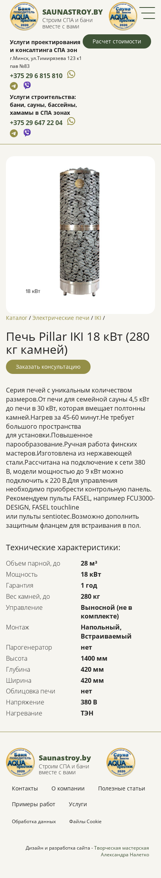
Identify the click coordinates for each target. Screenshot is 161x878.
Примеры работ (33, 804)
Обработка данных (34, 821)
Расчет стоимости (117, 41)
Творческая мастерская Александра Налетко (121, 851)
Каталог (16, 317)
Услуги (78, 804)
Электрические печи (60, 317)
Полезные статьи (121, 788)
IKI (98, 317)
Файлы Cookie (85, 821)
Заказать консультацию (48, 366)
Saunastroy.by (72, 12)
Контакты (25, 788)
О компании (68, 788)
